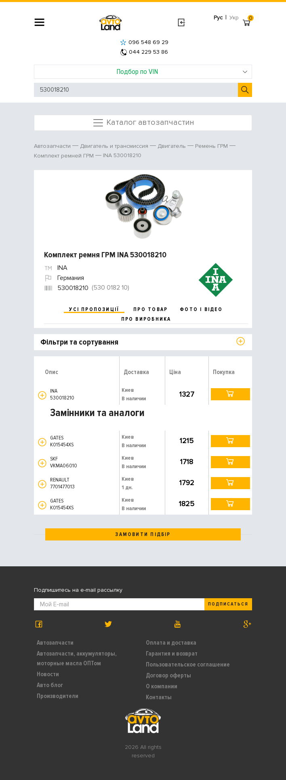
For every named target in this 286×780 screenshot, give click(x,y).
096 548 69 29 (144, 42)
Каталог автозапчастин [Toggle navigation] (143, 123)
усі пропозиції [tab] (94, 309)
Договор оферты (168, 675)
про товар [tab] (150, 309)
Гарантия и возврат (172, 653)
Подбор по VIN (182, 71)
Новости (48, 674)
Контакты (159, 697)
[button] (42, 395)
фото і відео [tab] (201, 309)
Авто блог (50, 685)
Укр (234, 17)
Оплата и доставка (171, 642)
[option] (144, 206)
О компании (161, 686)
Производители (57, 696)
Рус (218, 17)
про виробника (146, 319)
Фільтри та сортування (79, 342)
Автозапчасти (55, 642)
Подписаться (228, 604)
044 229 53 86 (144, 51)
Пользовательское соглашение (188, 664)
